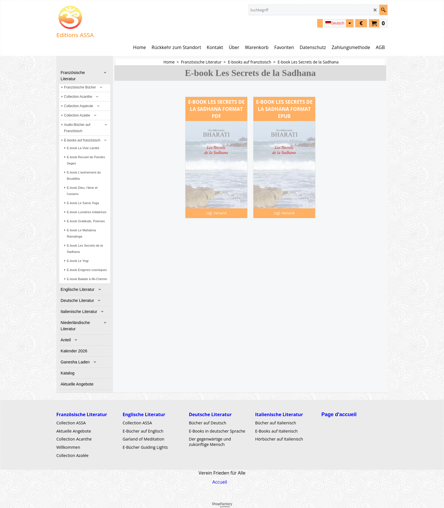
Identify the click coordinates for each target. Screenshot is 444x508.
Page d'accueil (339, 414)
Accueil (219, 482)
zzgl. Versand (216, 213)
